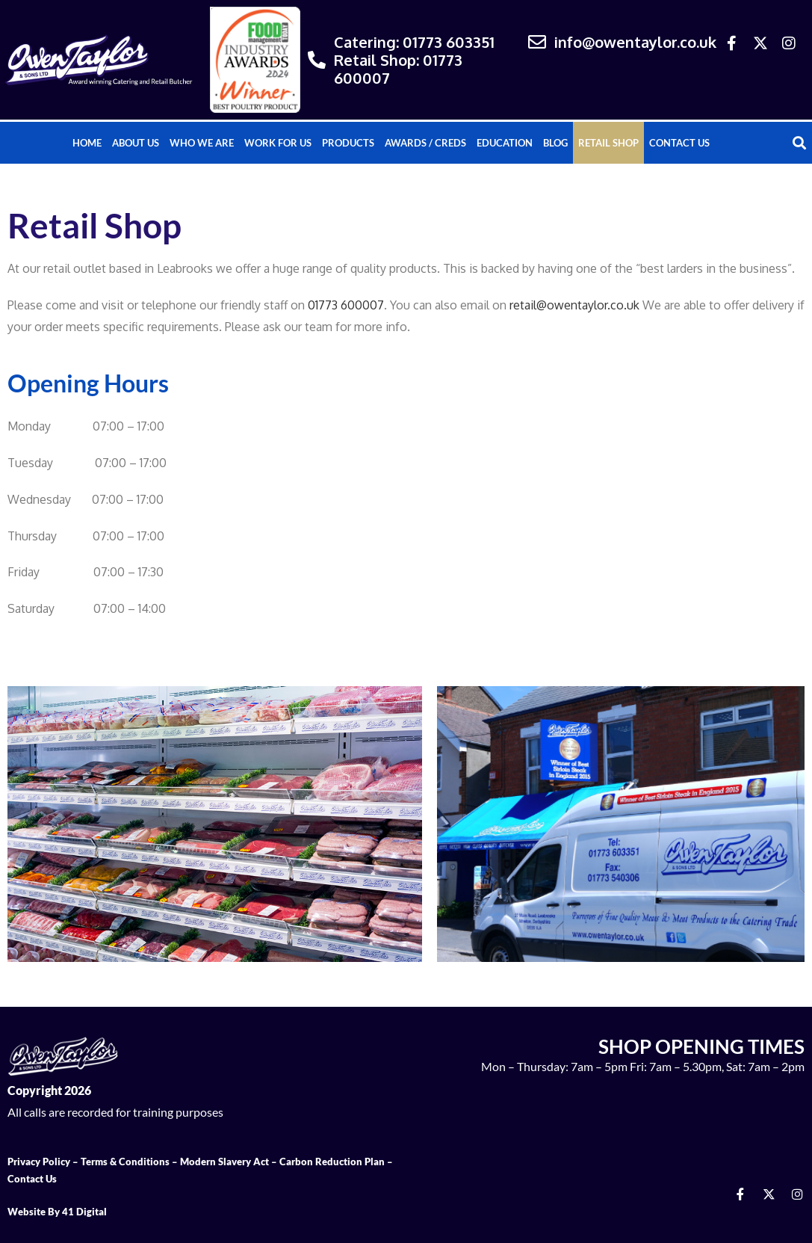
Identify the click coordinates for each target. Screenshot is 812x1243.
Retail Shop (608, 143)
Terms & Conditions (125, 1162)
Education (505, 143)
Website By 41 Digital (57, 1212)
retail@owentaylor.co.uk (574, 304)
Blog (555, 143)
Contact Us (679, 143)
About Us (135, 143)
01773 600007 (346, 304)
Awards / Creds (425, 143)
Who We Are (202, 143)
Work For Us (278, 143)
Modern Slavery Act (224, 1162)
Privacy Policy (38, 1162)
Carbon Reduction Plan (332, 1162)
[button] (799, 143)
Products (348, 143)
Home (87, 143)
